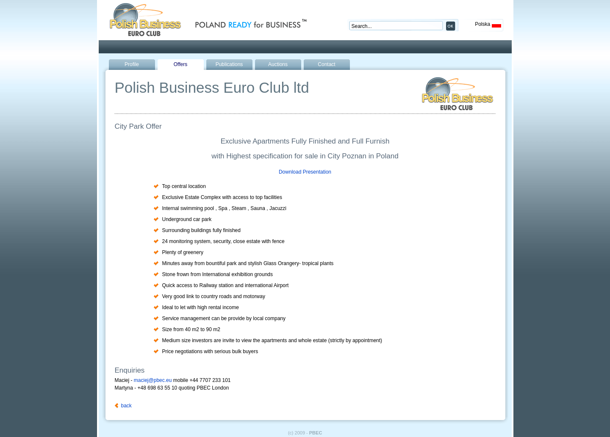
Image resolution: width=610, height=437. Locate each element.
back (126, 406)
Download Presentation (305, 172)
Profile (132, 64)
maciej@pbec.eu (153, 380)
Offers (180, 64)
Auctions (278, 64)
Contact (326, 64)
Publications (229, 64)
